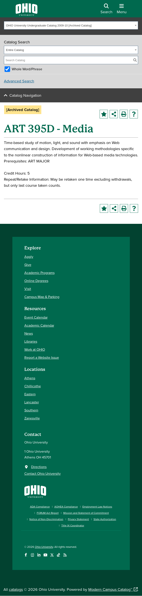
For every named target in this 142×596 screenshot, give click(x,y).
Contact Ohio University (42, 473)
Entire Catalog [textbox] (15, 50)
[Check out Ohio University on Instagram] (32, 555)
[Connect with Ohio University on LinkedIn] (39, 555)
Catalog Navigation (25, 95)
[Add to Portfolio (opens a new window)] (104, 114)
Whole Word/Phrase (27, 69)
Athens (29, 378)
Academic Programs (39, 272)
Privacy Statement (78, 519)
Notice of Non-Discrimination (46, 519)
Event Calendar (36, 317)
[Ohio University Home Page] (35, 491)
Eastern (30, 394)
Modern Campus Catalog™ (110, 589)
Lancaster (31, 402)
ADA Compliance (40, 506)
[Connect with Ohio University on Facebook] (26, 555)
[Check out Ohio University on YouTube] (45, 555)
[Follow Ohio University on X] (52, 555)
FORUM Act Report (48, 513)
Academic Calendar (39, 325)
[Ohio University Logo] (26, 14)
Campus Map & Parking (41, 296)
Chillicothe (32, 386)
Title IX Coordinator (72, 525)
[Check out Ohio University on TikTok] (58, 555)
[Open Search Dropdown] (106, 10)
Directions (39, 466)
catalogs (16, 589)
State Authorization (105, 519)
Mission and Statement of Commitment (86, 513)
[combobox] (71, 25)
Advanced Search (19, 81)
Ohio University (44, 547)
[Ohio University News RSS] (65, 555)
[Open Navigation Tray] (122, 10)
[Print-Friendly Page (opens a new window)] (124, 114)
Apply (28, 256)
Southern (31, 410)
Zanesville (32, 418)
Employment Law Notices (97, 506)
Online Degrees (36, 280)
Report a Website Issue (41, 357)
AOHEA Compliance (66, 506)
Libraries (30, 341)
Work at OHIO (34, 349)
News (28, 333)
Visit (27, 288)
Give (27, 264)
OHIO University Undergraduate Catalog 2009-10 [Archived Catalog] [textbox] (49, 25)
